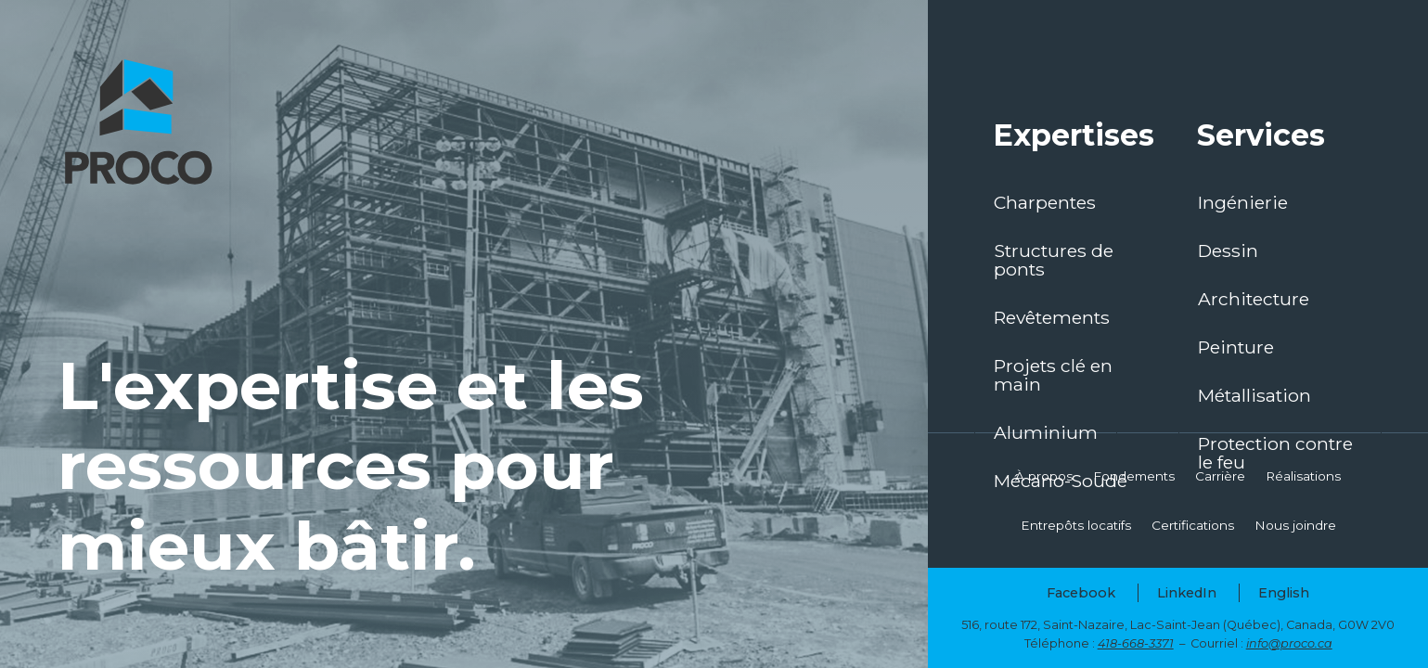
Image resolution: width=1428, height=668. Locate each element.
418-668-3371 (1136, 643)
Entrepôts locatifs (1076, 525)
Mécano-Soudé (1060, 480)
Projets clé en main (1053, 374)
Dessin (1228, 250)
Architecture (1253, 299)
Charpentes (1045, 202)
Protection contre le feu (1275, 452)
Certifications (1192, 525)
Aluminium (1046, 432)
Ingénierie (1243, 202)
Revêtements (1052, 317)
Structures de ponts (1053, 259)
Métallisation (1254, 395)
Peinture (1236, 347)
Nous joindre (1295, 525)
